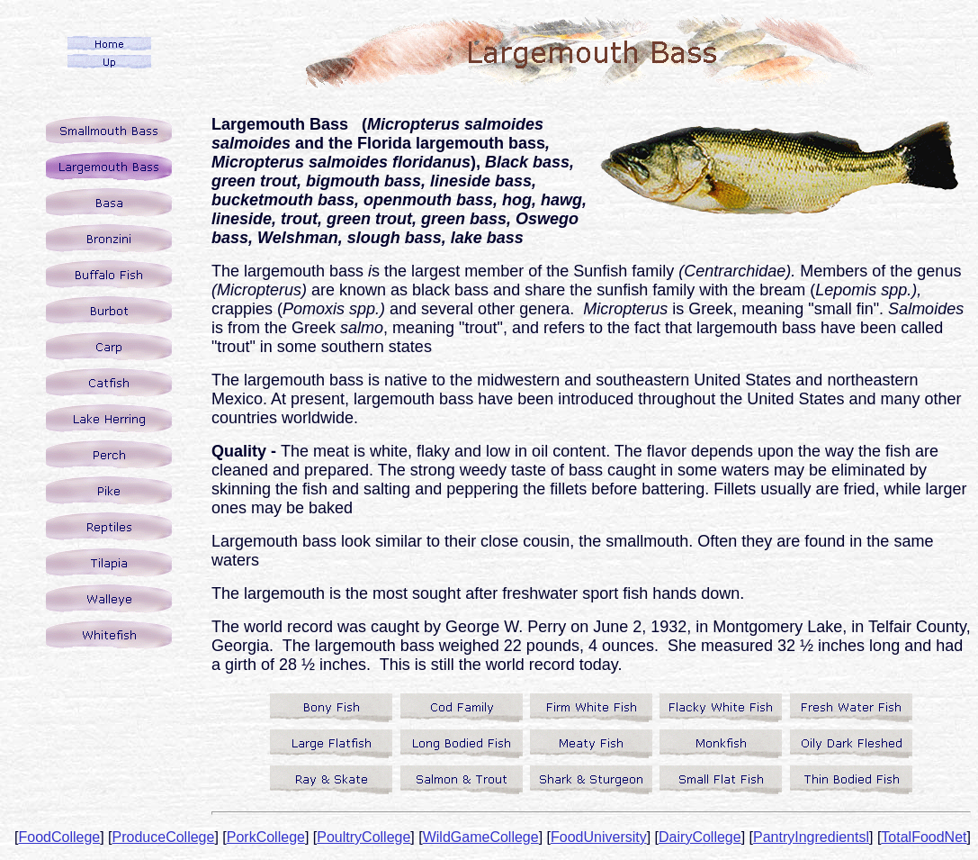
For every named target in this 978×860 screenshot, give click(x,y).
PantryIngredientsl (811, 837)
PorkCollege (266, 837)
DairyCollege (700, 837)
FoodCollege (59, 837)
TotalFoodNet (923, 837)
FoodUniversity (599, 837)
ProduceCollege (163, 837)
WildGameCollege (481, 837)
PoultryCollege (363, 837)
